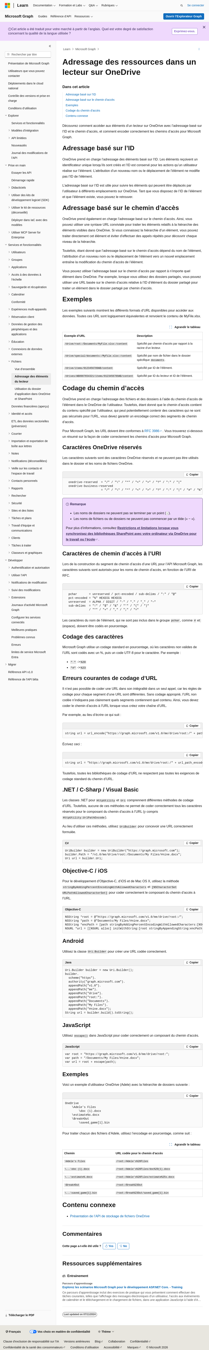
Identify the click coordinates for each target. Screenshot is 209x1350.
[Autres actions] (199, 49)
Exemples (72, 105)
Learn (67, 49)
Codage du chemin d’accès (83, 110)
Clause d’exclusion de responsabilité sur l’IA (31, 1341)
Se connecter (195, 5)
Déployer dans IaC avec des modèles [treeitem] (29, 222)
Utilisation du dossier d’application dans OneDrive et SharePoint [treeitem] (32, 393)
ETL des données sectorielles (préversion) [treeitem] (30, 424)
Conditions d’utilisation (85, 1347)
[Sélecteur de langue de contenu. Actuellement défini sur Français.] (13, 1332)
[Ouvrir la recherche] (182, 5)
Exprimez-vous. (184, 31)
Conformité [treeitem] (18, 302)
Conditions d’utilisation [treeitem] (22, 108)
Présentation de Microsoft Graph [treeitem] (28, 63)
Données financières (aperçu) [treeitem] (30, 406)
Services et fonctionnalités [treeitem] (28, 123)
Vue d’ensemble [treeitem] (25, 369)
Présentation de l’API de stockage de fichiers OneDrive (110, 1216)
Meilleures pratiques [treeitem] (24, 629)
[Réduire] (50, 46)
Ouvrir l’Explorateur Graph (184, 16)
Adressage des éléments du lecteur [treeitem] (31, 379)
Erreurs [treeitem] (16, 644)
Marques (132, 1347)
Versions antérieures (77, 1341)
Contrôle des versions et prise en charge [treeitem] (29, 98)
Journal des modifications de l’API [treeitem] (29, 155)
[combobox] (28, 54)
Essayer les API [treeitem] (21, 172)
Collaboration (116, 1341)
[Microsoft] (7, 5)
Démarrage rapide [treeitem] (22, 180)
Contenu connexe (77, 115)
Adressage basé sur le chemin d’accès (90, 99)
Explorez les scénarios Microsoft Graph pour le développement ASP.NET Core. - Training (122, 1287)
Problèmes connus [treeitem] (23, 637)
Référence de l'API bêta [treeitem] (23, 679)
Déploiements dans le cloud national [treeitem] (25, 86)
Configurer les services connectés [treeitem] (25, 620)
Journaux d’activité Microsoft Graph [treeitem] (29, 607)
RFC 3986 (151, 431)
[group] (132, 733)
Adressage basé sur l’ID (81, 94)
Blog (98, 1341)
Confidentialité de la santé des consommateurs (33, 1347)
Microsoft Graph (85, 49)
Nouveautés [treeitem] (19, 145)
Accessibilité (111, 1347)
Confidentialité (139, 1341)
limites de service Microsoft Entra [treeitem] (28, 654)
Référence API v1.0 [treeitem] (20, 672)
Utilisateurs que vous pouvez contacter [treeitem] (26, 73)
